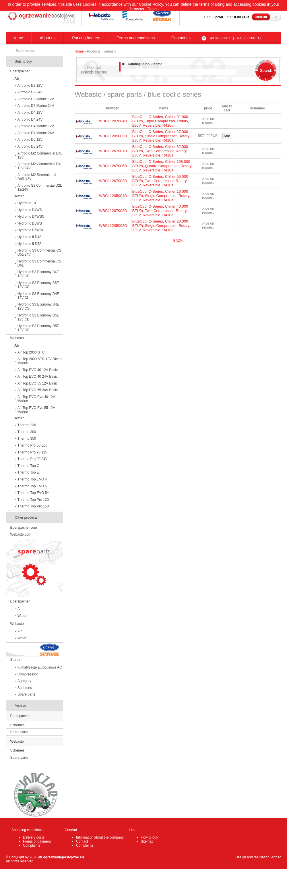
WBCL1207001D (113, 151)
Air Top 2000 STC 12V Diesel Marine (40, 361)
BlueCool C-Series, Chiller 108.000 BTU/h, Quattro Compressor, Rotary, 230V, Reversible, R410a (162, 165)
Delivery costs (33, 837)
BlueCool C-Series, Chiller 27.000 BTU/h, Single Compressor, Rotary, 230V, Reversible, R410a (161, 136)
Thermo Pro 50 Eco (32, 445)
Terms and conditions (136, 38)
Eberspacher (20, 71)
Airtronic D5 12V (30, 140)
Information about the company (99, 837)
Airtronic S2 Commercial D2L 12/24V (40, 188)
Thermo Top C (28, 466)
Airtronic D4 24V (30, 119)
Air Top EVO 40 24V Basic (38, 376)
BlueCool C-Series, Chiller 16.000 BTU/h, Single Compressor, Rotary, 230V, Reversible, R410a (161, 195)
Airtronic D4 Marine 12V (36, 126)
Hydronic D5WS (30, 223)
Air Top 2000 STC (31, 352)
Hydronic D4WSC (31, 217)
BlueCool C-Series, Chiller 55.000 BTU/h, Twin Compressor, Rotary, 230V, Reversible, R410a (160, 180)
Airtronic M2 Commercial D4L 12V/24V (40, 166)
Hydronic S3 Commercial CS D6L (39, 263)
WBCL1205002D (113, 225)
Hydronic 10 (27, 203)
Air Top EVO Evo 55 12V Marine (36, 410)
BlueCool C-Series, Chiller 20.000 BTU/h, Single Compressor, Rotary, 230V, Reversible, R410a (161, 225)
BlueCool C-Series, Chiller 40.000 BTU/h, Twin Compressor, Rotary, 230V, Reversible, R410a (160, 210)
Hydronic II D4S (30, 237)
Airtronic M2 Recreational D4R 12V (37, 177)
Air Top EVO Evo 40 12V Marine (36, 399)
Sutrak (15, 660)
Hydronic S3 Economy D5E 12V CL (38, 317)
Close (152, 9)
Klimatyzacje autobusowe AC (40, 667)
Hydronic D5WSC (31, 230)
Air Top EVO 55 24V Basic (38, 390)
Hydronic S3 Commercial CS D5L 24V (39, 252)
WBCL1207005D (113, 166)
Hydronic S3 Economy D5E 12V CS (38, 328)
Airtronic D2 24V (30, 92)
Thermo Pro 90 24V (33, 459)
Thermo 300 (27, 432)
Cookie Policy (151, 4)
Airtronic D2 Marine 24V (36, 106)
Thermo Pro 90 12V (33, 452)
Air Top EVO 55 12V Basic (38, 383)
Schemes (25, 688)
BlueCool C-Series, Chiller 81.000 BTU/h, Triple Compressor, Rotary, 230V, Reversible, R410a (160, 121)
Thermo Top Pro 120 (33, 500)
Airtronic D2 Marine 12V (36, 99)
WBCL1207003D (113, 181)
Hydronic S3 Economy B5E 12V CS (38, 285)
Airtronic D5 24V (30, 146)
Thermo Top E (28, 472)
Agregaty (24, 681)
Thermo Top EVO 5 (32, 486)
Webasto (17, 338)
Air (20, 609)
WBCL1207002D (113, 210)
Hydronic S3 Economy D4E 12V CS (38, 306)
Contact (82, 841)
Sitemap (147, 841)
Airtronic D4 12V (30, 113)
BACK (178, 241)
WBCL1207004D (113, 121)
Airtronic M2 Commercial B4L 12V (40, 155)
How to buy (149, 837)
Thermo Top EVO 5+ (33, 493)
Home (17, 38)
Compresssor (28, 674)
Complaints (31, 845)
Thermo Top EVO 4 (32, 479)
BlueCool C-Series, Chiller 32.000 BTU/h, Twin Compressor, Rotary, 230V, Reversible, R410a (160, 150)
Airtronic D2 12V (30, 86)
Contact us (181, 38)
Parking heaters (86, 38)
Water (22, 616)
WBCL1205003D (113, 136)
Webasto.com (20, 534)
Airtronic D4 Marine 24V (36, 133)
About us (47, 38)
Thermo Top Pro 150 (33, 506)
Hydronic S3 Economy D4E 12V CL (38, 296)
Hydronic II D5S (30, 244)
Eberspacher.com (23, 528)
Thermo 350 (27, 439)
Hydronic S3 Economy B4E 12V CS (38, 274)
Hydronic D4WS (30, 210)
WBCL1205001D (113, 196)
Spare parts (26, 694)
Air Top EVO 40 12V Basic (38, 370)
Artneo (276, 857)
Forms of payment (37, 841)
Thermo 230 (27, 425)
